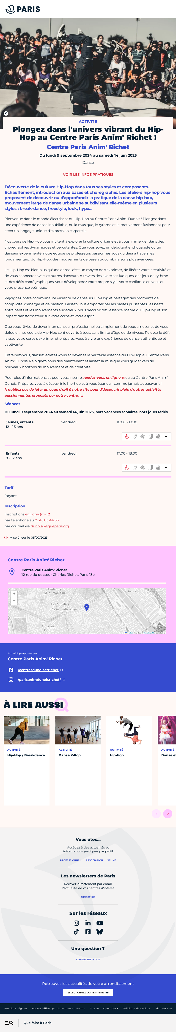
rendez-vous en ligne (102, 377)
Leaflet (129, 633)
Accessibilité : (58, 1008)
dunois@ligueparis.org (50, 526)
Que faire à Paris (37, 1023)
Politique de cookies (137, 1008)
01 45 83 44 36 (47, 520)
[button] (86, 607)
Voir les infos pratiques (88, 174)
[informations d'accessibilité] (146, 436)
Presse (94, 1008)
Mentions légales (16, 1008)
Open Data (110, 1008)
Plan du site (163, 1008)
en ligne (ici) (35, 514)
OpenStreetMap (149, 633)
